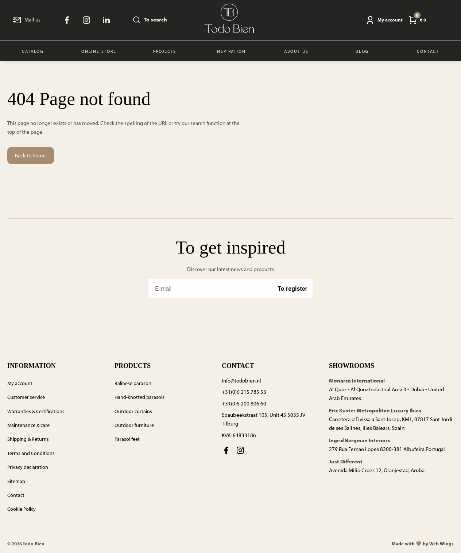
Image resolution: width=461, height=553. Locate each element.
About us (296, 51)
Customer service (26, 397)
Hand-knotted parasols (139, 397)
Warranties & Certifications (36, 411)
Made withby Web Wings (423, 543)
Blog (362, 51)
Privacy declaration (27, 467)
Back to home (30, 155)
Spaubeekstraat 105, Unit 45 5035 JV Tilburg (263, 419)
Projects (164, 51)
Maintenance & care (28, 425)
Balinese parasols (133, 383)
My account (19, 383)
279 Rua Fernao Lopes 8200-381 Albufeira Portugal (387, 449)
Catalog (33, 51)
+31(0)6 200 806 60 (244, 403)
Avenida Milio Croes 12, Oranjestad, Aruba (377, 470)
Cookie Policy (21, 509)
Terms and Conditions (31, 453)
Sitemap (16, 481)
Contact (15, 495)
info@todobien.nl (241, 380)
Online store (98, 51)
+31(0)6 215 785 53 (244, 391)
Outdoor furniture (134, 425)
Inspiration (231, 51)
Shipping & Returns (28, 439)
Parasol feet (127, 439)
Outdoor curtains (133, 411)
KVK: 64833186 (239, 435)
